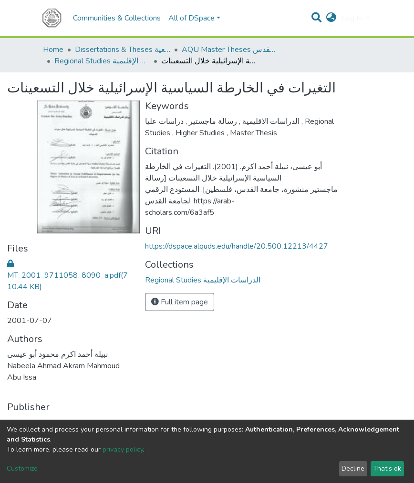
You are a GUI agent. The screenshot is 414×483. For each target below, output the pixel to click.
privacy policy (123, 449)
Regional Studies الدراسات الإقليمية (102, 61)
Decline (353, 468)
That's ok (387, 468)
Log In (353, 18)
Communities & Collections (117, 18)
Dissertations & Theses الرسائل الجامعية (122, 49)
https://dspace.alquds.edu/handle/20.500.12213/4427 (236, 246)
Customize (22, 468)
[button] (331, 18)
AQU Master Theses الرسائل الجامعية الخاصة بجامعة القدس (229, 49)
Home (53, 49)
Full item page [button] (179, 302)
